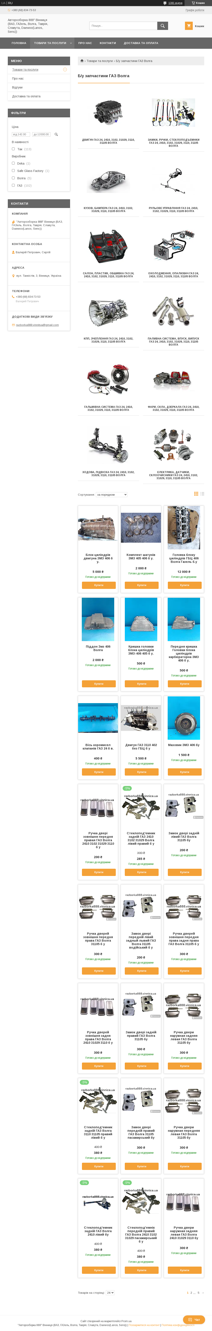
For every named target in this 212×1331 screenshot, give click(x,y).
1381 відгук (175, 3)
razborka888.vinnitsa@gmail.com (37, 325)
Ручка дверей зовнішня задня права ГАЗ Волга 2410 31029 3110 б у (98, 1037)
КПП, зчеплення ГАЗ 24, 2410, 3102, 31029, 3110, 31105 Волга (108, 340)
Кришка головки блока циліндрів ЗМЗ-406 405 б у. (141, 650)
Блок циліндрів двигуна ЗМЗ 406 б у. (98, 558)
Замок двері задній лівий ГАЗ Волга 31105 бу (184, 836)
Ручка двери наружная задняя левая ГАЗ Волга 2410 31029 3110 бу (184, 1233)
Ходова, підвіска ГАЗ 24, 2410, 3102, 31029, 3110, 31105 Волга (108, 474)
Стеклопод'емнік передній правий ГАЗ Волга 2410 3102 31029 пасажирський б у (141, 1234)
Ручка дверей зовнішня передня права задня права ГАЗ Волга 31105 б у (184, 939)
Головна (19, 43)
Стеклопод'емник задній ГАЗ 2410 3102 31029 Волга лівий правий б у (141, 838)
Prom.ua (126, 1321)
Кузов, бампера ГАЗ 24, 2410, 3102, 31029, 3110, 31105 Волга (108, 210)
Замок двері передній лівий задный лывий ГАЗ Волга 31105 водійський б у (141, 940)
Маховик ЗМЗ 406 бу (183, 745)
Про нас (85, 43)
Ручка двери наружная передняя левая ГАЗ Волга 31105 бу (184, 1132)
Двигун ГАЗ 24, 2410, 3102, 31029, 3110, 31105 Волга (108, 141)
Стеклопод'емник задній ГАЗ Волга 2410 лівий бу (98, 1231)
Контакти (108, 43)
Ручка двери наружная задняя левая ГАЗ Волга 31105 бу (184, 1037)
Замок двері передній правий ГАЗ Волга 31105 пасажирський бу (141, 1132)
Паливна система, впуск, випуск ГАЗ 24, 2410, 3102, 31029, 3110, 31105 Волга (173, 341)
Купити (98, 585)
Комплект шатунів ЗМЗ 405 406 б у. (141, 556)
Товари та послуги (50, 43)
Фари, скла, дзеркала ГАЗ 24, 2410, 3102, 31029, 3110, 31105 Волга (173, 408)
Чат (194, 1320)
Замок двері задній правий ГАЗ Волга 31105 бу (141, 1036)
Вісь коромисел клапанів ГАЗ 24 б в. (98, 746)
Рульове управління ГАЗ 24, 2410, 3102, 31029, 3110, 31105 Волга (173, 210)
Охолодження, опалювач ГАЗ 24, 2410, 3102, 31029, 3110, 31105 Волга (173, 275)
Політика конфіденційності (178, 1325)
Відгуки (17, 87)
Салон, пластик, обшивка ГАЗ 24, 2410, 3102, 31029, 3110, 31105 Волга (108, 275)
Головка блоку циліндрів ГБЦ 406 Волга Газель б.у (184, 558)
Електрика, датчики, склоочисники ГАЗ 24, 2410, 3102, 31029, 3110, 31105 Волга (173, 475)
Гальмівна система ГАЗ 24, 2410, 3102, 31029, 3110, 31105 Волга (108, 408)
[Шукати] (162, 26)
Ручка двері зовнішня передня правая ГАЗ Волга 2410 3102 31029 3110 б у (98, 840)
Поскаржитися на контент (144, 1325)
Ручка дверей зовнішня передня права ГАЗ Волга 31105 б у (98, 939)
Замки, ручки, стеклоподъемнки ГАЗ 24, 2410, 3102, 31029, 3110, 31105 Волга (173, 142)
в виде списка (202, 495)
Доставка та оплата (141, 43)
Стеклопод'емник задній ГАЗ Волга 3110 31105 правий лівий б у (98, 1132)
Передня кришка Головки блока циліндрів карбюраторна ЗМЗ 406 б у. (184, 653)
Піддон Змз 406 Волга (98, 648)
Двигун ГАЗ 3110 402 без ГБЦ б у (141, 746)
